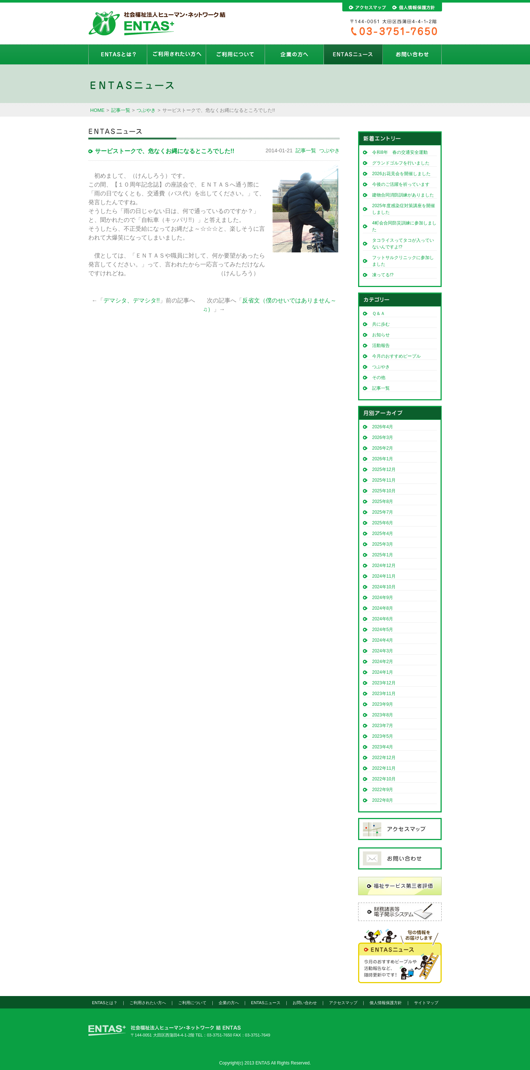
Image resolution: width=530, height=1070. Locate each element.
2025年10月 (384, 490)
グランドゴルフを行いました (401, 163)
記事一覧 (120, 110)
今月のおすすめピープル (396, 356)
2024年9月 (382, 597)
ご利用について (235, 54)
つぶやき (146, 110)
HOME (97, 110)
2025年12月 (384, 469)
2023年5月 (382, 736)
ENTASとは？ (117, 54)
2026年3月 (382, 437)
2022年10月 (384, 779)
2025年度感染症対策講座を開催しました (403, 209)
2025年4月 (382, 533)
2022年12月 (384, 757)
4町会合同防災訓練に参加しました (404, 226)
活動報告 (381, 345)
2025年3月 (382, 544)
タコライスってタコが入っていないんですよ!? (403, 243)
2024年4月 (382, 640)
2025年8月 (382, 501)
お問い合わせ (412, 54)
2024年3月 (382, 650)
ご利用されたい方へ (176, 54)
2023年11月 (384, 693)
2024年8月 (382, 608)
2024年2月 (382, 661)
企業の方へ (294, 54)
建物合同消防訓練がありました (403, 195)
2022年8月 (382, 800)
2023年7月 (382, 725)
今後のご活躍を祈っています (401, 184)
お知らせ (381, 334)
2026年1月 (382, 458)
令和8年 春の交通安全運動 (402, 152)
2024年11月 (384, 576)
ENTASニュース (353, 54)
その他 (378, 377)
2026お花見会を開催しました (401, 173)
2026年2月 (382, 448)
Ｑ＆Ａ (378, 313)
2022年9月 (382, 789)
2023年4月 (382, 747)
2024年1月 (382, 672)
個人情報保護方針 (386, 1002)
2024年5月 (382, 629)
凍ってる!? (382, 274)
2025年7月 (382, 512)
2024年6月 (382, 618)
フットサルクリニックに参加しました (403, 261)
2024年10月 (384, 586)
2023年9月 (382, 704)
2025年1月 (382, 554)
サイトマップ (426, 1002)
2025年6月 (382, 522)
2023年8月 (382, 715)
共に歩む (381, 324)
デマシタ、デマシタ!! (131, 300)
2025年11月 (384, 480)
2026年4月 (382, 426)
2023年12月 (384, 682)
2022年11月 (384, 768)
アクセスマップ (343, 1002)
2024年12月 (384, 565)
